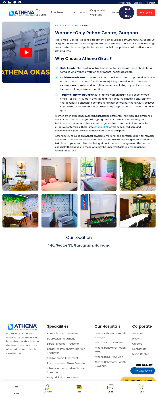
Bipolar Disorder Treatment (64, 344)
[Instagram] (15, 3)
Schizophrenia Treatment (62, 358)
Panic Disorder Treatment (63, 333)
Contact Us (139, 349)
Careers (137, 344)
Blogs (135, 338)
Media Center (140, 354)
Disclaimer (139, 3)
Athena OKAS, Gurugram (109, 342)
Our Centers (72, 25)
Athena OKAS (101, 127)
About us (137, 333)
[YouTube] (19, 3)
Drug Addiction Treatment (63, 377)
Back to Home (125, 12)
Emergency (146, 12)
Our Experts (41, 12)
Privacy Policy (124, 3)
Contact (151, 3)
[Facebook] (4, 3)
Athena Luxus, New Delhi (109, 357)
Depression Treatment (61, 338)
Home (58, 25)
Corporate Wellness (97, 12)
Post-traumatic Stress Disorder (66, 363)
